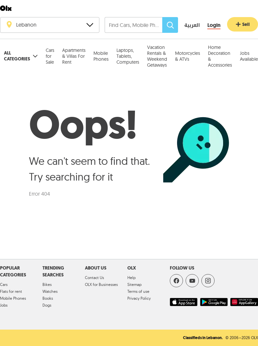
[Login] (213, 25)
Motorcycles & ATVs (187, 56)
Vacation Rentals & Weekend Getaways (157, 56)
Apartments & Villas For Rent (74, 56)
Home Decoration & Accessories (220, 56)
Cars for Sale (50, 56)
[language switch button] (187, 25)
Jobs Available (249, 56)
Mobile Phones (101, 56)
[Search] (170, 25)
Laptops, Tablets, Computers (127, 56)
